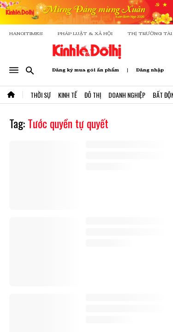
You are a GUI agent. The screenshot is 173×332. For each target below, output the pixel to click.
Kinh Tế (67, 95)
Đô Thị (92, 95)
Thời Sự (40, 95)
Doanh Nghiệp (126, 95)
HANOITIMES (26, 33)
